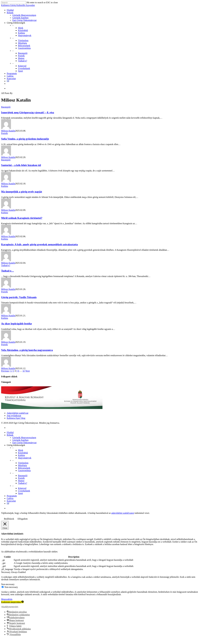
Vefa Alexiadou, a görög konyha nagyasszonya (27, 350)
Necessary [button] (6, 572)
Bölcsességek (24, 45)
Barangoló (22, 53)
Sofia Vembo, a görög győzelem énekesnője (25, 138)
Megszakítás (6, 599)
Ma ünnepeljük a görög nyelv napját (21, 191)
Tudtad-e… (7, 270)
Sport (20, 71)
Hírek (20, 28)
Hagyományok (24, 35)
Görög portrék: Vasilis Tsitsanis (19, 297)
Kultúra (21, 33)
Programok (12, 73)
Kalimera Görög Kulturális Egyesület (18, 5)
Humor (21, 58)
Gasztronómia (24, 48)
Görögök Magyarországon (24, 15)
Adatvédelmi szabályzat (17, 413)
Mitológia (22, 43)
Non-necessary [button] (7, 584)
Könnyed (22, 66)
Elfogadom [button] (23, 519)
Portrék (21, 56)
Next (27, 371)
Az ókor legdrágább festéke (16, 323)
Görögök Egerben (20, 17)
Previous (5, 371)
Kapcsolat (11, 78)
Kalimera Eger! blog (16, 418)
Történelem (23, 40)
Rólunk (10, 12)
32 (24, 371)
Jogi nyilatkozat (14, 415)
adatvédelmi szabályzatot (122, 513)
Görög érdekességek (16, 23)
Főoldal (10, 10)
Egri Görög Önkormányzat (24, 20)
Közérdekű (23, 30)
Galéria (10, 76)
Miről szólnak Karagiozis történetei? (21, 217)
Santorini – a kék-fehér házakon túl (21, 165)
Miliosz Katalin (8, 131)
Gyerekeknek (24, 68)
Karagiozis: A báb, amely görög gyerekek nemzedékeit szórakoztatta (39, 244)
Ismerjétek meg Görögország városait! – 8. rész (27, 112)
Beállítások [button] (9, 519)
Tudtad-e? (22, 61)
